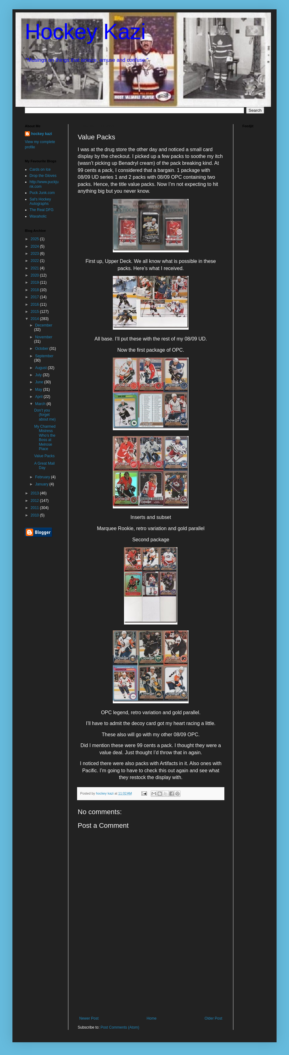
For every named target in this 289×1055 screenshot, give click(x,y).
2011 (35, 508)
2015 (35, 311)
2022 (35, 261)
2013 (35, 493)
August (41, 368)
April (39, 396)
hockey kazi (41, 134)
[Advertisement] (151, 989)
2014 (35, 319)
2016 (35, 304)
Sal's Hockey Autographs (40, 201)
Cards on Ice (40, 169)
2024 (35, 246)
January (42, 484)
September (44, 356)
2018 (35, 290)
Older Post (213, 1018)
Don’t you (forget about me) (45, 415)
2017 (35, 297)
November (43, 337)
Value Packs (44, 456)
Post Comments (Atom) (119, 1027)
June (39, 382)
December (43, 325)
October (42, 348)
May (39, 389)
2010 (35, 515)
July (39, 375)
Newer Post (89, 1018)
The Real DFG (41, 210)
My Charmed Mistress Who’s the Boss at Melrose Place (45, 437)
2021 (35, 268)
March (41, 404)
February (43, 477)
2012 (35, 500)
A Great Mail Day (44, 465)
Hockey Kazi (85, 32)
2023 (35, 253)
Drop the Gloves (43, 176)
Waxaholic (38, 216)
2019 (35, 282)
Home (152, 1018)
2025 (35, 239)
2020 (35, 275)
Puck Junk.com (42, 193)
